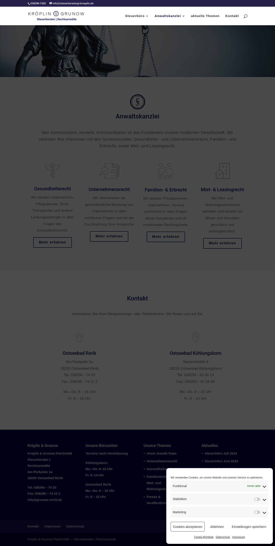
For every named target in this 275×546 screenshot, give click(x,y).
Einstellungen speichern (249, 527)
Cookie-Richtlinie (204, 537)
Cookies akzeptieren (187, 527)
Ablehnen (217, 527)
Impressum (238, 537)
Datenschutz (223, 537)
